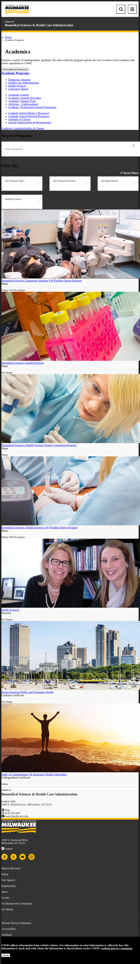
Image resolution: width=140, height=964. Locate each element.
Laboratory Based (18, 88)
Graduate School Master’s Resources (28, 113)
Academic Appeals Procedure (24, 97)
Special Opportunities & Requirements (29, 122)
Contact (8, 848)
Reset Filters (131, 173)
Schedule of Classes (19, 119)
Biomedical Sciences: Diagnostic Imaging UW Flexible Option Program (41, 280)
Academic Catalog (18, 94)
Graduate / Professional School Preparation (32, 107)
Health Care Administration (23, 82)
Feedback (6, 934)
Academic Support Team (22, 101)
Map (7, 810)
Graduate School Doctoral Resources (28, 116)
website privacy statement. (117, 948)
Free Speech (8, 880)
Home (8, 37)
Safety (4, 874)
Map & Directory (11, 868)
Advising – (23, 104)
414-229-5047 (13, 813)
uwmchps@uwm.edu (16, 816)
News (4, 891)
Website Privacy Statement (16, 923)
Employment (8, 885)
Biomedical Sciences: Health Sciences (22, 362)
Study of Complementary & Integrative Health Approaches (34, 774)
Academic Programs (15, 73)
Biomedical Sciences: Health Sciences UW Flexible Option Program (39, 527)
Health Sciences (17, 85)
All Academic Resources (15, 69)
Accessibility (8, 928)
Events (5, 897)
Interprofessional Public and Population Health (27, 692)
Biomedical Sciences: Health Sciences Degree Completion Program (39, 445)
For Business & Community (17, 903)
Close (6, 955)
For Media (7, 909)
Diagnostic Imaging (19, 79)
